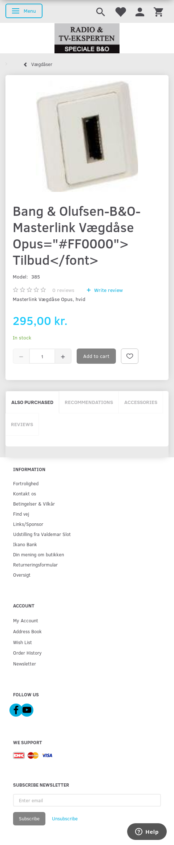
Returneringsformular (35, 564)
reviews (63, 290)
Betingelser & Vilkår (34, 503)
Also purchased (32, 402)
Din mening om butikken (38, 554)
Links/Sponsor (28, 524)
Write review (108, 290)
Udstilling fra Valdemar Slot (42, 534)
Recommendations (89, 402)
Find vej (21, 514)
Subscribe (29, 818)
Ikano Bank (25, 544)
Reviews (22, 424)
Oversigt (22, 575)
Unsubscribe (65, 818)
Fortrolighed (26, 483)
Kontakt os (24, 493)
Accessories (140, 402)
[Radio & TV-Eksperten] (87, 38)
